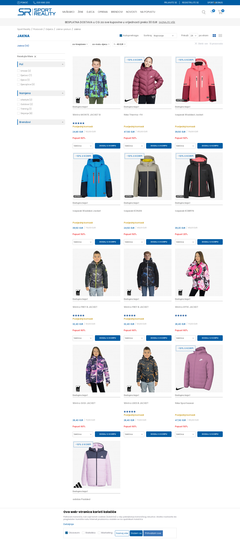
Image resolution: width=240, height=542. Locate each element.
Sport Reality (23, 29)
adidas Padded (81, 499)
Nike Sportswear (184, 403)
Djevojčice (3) (28, 84)
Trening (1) (26, 108)
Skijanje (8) (26, 113)
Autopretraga (130, 35)
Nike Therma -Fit (133, 114)
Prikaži (184, 35)
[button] (207, 13)
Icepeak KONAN (133, 210)
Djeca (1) (25, 79)
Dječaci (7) (26, 75)
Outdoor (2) (27, 104)
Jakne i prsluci (63, 29)
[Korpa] (220, 12)
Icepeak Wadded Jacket (189, 114)
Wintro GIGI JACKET (84, 403)
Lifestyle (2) (26, 99)
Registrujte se (190, 2)
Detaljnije (68, 524)
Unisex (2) (26, 70)
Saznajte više (136, 22)
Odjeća (49, 29)
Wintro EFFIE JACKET (186, 307)
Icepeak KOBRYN (184, 210)
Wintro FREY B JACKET (85, 307)
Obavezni (74, 532)
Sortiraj (148, 35)
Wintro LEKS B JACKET (136, 403)
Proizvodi (38, 29)
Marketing (107, 532)
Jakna (23, 45)
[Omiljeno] (212, 12)
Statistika (90, 532)
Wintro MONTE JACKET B (86, 114)
